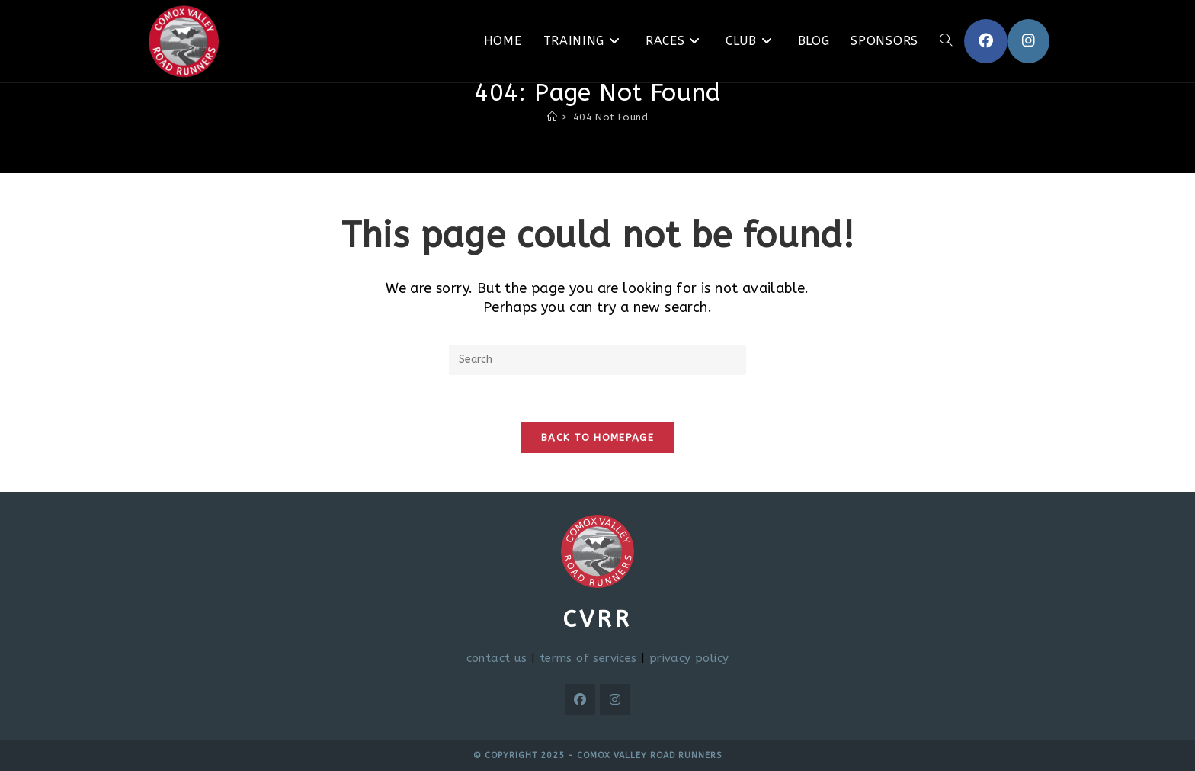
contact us (496, 658)
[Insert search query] (597, 360)
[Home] (552, 117)
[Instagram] (615, 699)
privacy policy (689, 658)
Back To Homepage (597, 437)
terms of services (588, 658)
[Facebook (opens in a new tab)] (986, 41)
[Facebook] (580, 699)
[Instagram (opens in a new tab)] (1028, 41)
